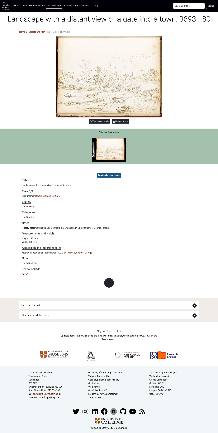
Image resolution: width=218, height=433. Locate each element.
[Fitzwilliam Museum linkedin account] (104, 411)
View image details (99, 121)
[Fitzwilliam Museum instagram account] (85, 411)
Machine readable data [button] (35, 315)
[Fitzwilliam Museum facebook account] (95, 411)
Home (17, 5)
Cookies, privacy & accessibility (103, 379)
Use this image (120, 121)
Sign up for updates (109, 331)
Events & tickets (37, 5)
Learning (67, 5)
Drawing (30, 206)
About (77, 5)
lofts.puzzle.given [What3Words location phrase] (50, 397)
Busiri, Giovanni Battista (48, 196)
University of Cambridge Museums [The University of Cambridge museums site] (105, 372)
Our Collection (54, 5)
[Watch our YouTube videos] (133, 411)
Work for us (94, 387)
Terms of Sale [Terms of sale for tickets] (95, 397)
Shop (95, 5)
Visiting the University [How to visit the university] (160, 376)
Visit (24, 5)
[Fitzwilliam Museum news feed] (142, 411)
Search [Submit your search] (211, 6)
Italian (25, 274)
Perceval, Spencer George (79, 252)
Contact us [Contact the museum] (93, 383)
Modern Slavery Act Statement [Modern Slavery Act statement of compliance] (103, 394)
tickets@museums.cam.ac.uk (46, 394)
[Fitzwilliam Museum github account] (123, 411)
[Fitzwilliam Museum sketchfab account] (114, 411)
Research (86, 5)
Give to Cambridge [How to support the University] (158, 379)
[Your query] (189, 6)
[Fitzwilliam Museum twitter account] (76, 411)
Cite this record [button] (30, 305)
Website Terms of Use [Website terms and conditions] (99, 376)
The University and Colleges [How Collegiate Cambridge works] (163, 372)
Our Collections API (97, 390)
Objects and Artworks (39, 32)
